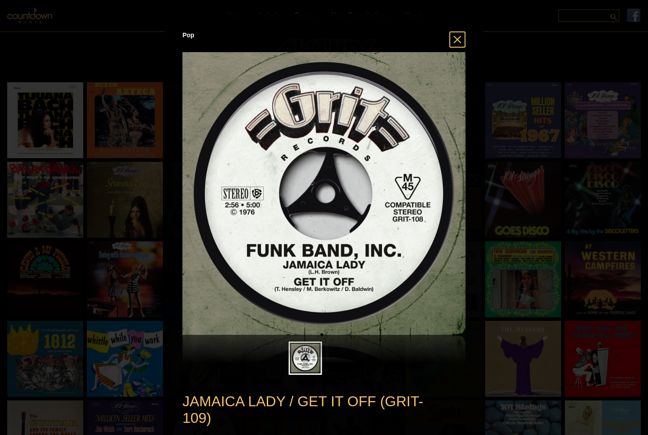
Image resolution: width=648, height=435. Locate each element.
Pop (188, 35)
